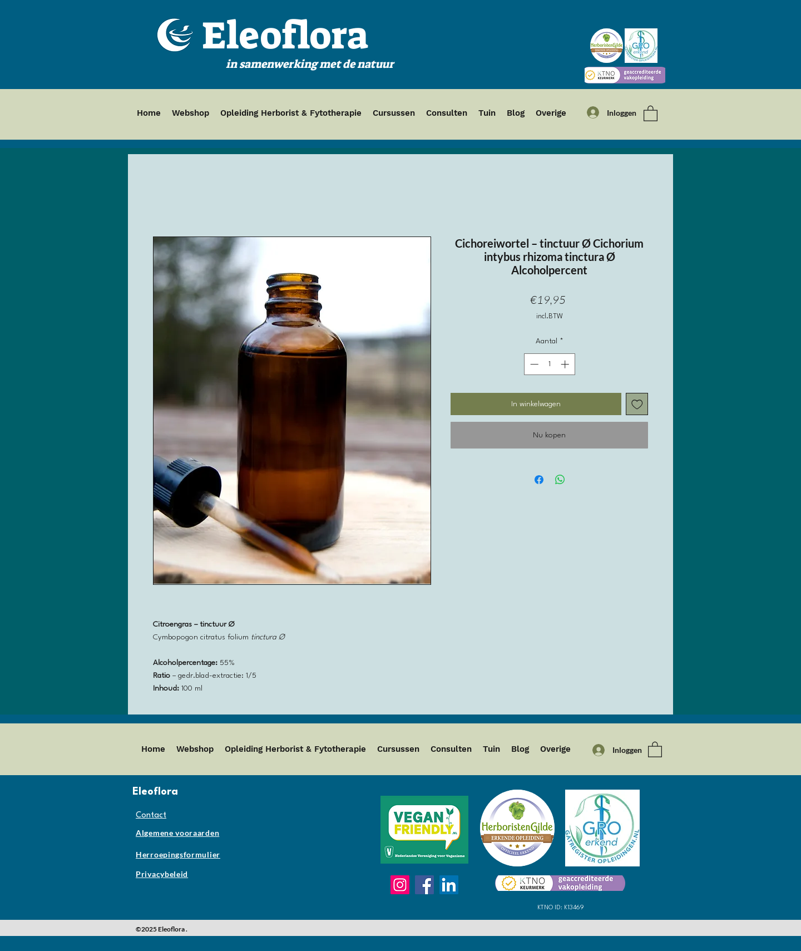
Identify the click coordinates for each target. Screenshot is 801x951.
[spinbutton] (549, 364)
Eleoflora (285, 36)
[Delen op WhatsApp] (560, 479)
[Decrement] (533, 364)
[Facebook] (424, 884)
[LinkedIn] (448, 884)
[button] (650, 113)
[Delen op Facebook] (539, 479)
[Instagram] (399, 884)
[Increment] (565, 364)
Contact (151, 815)
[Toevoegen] (637, 404)
